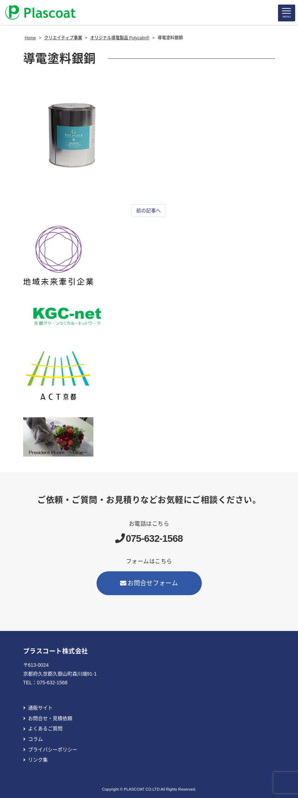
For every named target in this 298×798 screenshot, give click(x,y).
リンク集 (38, 760)
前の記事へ (148, 210)
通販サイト (40, 708)
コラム (35, 739)
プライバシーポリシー (52, 749)
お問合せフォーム (149, 583)
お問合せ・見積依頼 (50, 718)
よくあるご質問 (45, 728)
